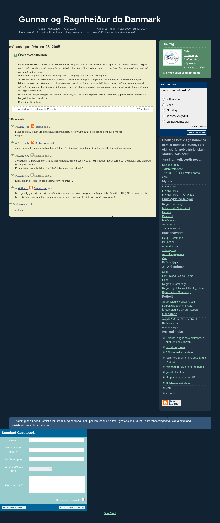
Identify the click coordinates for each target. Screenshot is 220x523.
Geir (164, 258)
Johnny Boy (169, 250)
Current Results (198, 126)
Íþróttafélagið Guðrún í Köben (185, 313)
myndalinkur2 (170, 190)
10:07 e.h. (23, 143)
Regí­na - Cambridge (174, 284)
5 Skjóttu (145, 109)
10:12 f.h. (23, 155)
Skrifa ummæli (24, 203)
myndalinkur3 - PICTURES (185, 197)
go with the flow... (176, 372)
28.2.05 (51, 109)
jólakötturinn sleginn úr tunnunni (185, 366)
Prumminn (168, 242)
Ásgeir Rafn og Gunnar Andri (179, 319)
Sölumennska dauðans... (181, 352)
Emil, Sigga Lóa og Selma (177, 275)
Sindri (165, 271)
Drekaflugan (42, 143)
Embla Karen (170, 323)
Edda (165, 280)
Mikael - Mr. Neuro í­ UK (176, 208)
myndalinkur (169, 186)
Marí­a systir (169, 220)
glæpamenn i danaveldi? (180, 377)
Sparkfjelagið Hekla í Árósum (179, 301)
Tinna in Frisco (185, 231)
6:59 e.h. (23, 188)
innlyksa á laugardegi (178, 382)
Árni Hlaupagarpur (173, 254)
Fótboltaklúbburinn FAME (177, 305)
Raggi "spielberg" (172, 204)
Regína (39, 126)
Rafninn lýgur (185, 265)
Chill (168, 388)
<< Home (18, 210)
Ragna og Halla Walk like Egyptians (183, 288)
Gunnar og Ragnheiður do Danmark (90, 19)
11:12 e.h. (23, 126)
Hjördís (166, 212)
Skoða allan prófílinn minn (183, 72)
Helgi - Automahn (172, 238)
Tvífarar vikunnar (172, 169)
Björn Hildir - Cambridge (185, 295)
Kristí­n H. (167, 216)
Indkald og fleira (175, 347)
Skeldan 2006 (170, 164)
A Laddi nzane (170, 246)
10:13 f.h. (23, 175)
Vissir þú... (172, 393)
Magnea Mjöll (185, 330)
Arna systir (168, 224)
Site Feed (110, 516)
